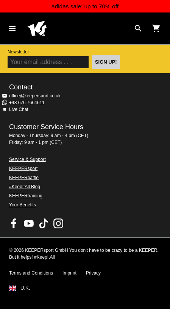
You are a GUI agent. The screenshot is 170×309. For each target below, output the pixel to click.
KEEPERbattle (24, 177)
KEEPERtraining (25, 195)
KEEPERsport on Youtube (29, 223)
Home (79, 28)
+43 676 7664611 (27, 102)
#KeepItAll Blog (24, 186)
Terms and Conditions (31, 273)
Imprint (69, 273)
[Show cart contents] (156, 28)
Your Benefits (22, 205)
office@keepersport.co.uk (35, 95)
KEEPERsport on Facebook (14, 223)
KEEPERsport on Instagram (58, 223)
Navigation (12, 28)
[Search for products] (138, 28)
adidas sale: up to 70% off (85, 6)
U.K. (25, 288)
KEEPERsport (23, 168)
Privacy (93, 273)
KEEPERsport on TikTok (43, 223)
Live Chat (18, 109)
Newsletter (18, 52)
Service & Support (27, 159)
